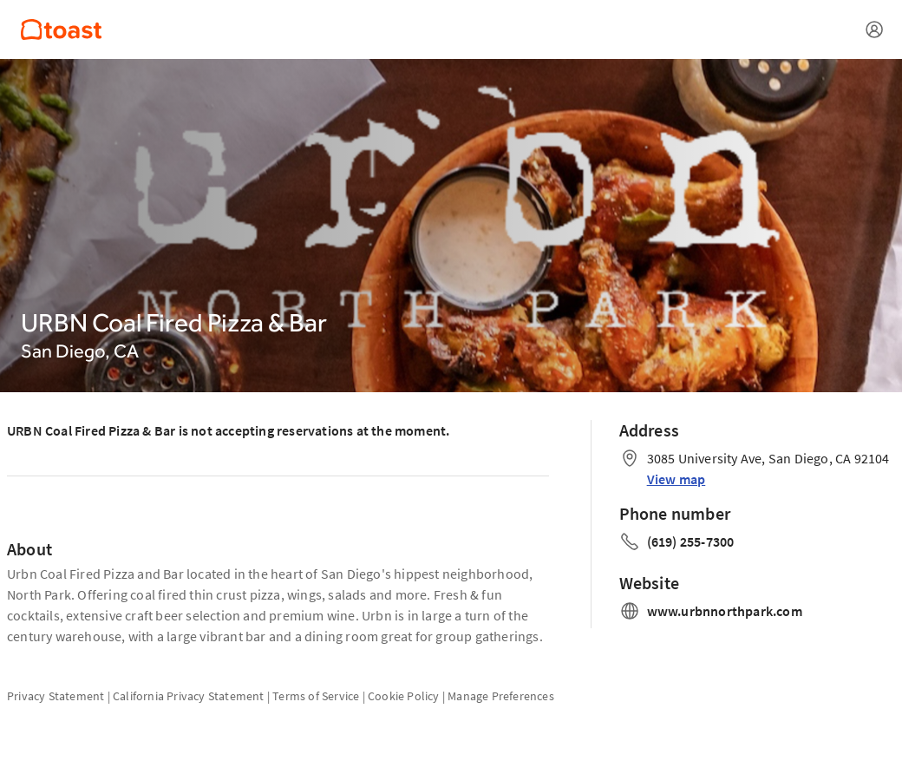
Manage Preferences (501, 696)
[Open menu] (874, 29)
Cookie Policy (404, 696)
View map (676, 479)
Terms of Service (315, 696)
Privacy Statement (55, 696)
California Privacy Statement (189, 696)
